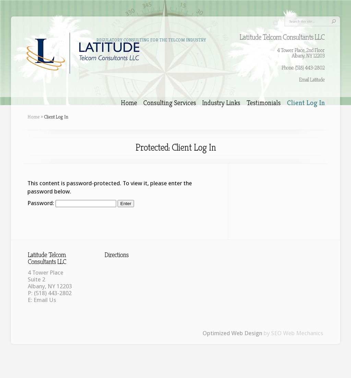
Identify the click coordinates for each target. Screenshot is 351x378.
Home (129, 103)
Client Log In (306, 103)
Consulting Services (169, 103)
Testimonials (263, 103)
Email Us (45, 300)
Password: (71, 203)
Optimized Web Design (232, 333)
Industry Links (221, 103)
